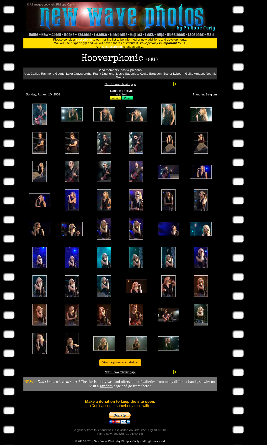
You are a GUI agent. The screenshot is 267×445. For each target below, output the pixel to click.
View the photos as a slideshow (120, 362)
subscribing (84, 39)
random (106, 386)
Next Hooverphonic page (120, 84)
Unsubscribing (112, 46)
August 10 (45, 94)
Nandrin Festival (121, 91)
